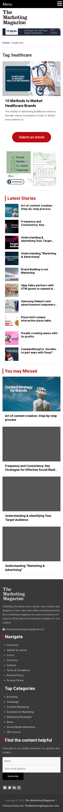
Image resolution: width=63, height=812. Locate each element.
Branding (12, 696)
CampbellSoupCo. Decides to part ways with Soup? (38, 350)
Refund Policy (15, 675)
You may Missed (21, 371)
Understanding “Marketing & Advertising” (38, 255)
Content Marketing (18, 706)
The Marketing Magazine (40, 800)
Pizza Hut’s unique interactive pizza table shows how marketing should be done (36, 322)
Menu (7, 4)
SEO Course (14, 732)
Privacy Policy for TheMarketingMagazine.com (31, 805)
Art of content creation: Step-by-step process (37, 207)
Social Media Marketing (21, 727)
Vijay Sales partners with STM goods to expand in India (37, 289)
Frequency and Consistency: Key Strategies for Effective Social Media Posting (37, 226)
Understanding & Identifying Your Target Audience (36, 241)
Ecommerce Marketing (20, 711)
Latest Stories (21, 198)
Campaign (13, 701)
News (10, 722)
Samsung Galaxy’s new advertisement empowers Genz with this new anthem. (39, 305)
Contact (11, 665)
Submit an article (31, 137)
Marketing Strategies (19, 716)
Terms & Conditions (18, 670)
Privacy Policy (15, 680)
